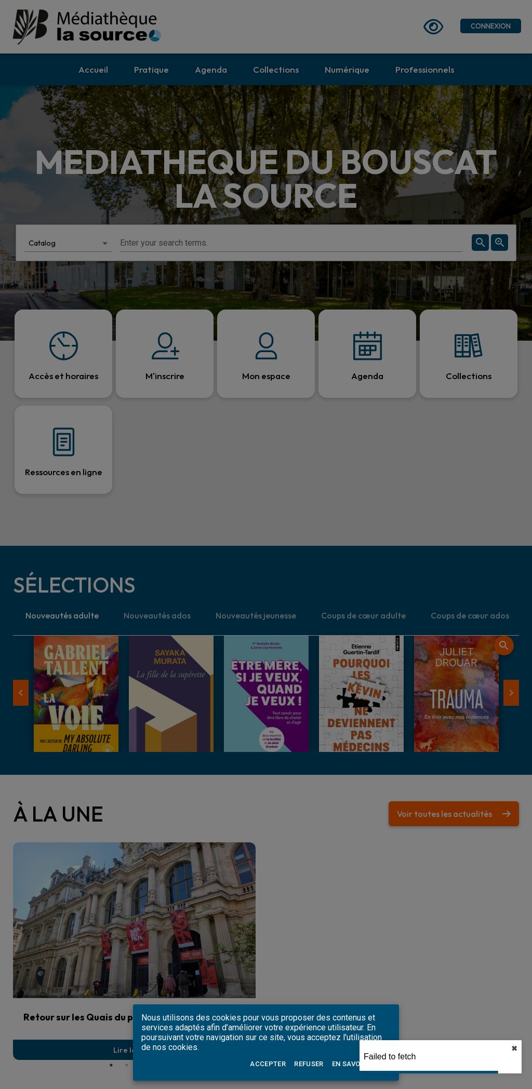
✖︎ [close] (514, 1048)
